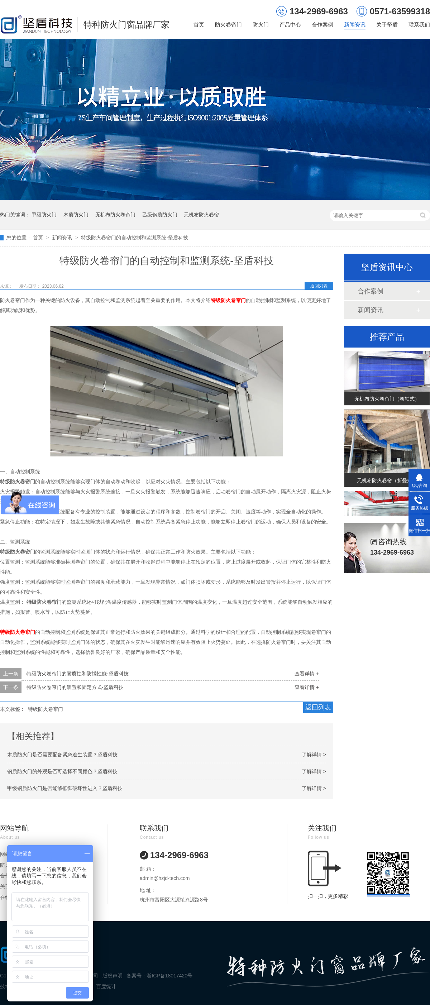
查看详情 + (307, 673)
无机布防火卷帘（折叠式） (387, 482)
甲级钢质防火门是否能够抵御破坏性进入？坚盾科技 (65, 788)
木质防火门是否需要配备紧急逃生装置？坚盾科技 (62, 754)
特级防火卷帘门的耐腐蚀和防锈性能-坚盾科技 (78, 673)
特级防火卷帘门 (45, 709)
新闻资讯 (355, 24)
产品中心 (290, 24)
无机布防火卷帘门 (115, 214)
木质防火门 (76, 214)
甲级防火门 (44, 214)
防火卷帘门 (228, 24)
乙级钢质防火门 (159, 214)
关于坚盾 (387, 24)
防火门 (261, 24)
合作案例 (322, 24)
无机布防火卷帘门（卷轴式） (387, 400)
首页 (199, 24)
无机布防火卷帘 (201, 214)
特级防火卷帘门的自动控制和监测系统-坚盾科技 (134, 237)
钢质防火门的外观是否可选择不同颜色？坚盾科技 (62, 771)
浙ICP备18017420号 (169, 975)
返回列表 (319, 285)
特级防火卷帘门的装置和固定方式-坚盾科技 (75, 687)
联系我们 (419, 24)
